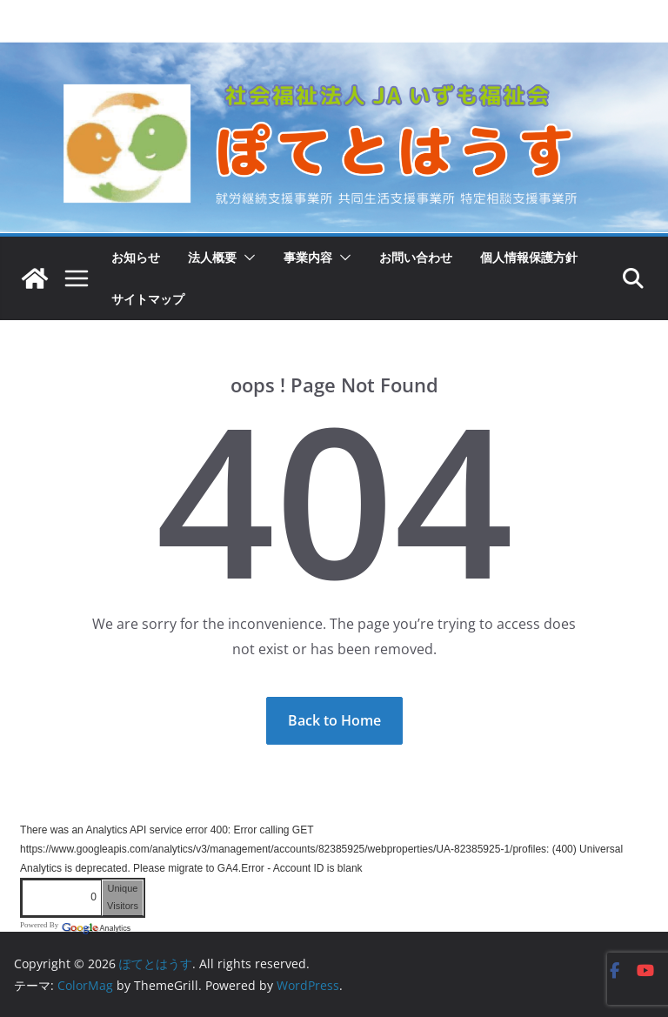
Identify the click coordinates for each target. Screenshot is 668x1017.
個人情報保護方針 (529, 257)
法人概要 (212, 257)
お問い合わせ (415, 257)
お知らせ (135, 257)
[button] (246, 257)
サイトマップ (147, 299)
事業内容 (308, 257)
